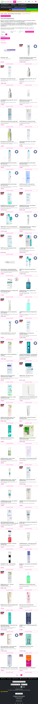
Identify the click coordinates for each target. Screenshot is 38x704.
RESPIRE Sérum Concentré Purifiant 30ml (27, 584)
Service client (24, 684)
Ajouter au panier (9, 63)
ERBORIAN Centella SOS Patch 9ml (7, 437)
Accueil (2, 13)
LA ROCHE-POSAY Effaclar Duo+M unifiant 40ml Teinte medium (27, 163)
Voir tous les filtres (5, 38)
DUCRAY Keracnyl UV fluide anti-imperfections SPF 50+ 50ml (28, 523)
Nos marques (22, 4)
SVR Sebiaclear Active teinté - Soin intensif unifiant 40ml (27, 142)
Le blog (9, 678)
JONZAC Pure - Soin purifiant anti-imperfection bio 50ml (28, 564)
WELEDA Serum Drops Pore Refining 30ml (27, 667)
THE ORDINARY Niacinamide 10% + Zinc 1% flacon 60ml (9, 101)
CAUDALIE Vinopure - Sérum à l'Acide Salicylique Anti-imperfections (8, 459)
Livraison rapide (23, 678)
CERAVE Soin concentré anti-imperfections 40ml (27, 270)
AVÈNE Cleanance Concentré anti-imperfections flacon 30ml (25, 101)
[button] (6, 34)
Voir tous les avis (19, 693)
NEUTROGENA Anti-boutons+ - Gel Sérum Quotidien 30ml (8, 544)
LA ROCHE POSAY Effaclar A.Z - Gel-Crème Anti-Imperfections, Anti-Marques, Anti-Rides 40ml (28, 355)
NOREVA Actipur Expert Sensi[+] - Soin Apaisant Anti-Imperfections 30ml (8, 418)
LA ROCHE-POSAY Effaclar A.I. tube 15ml (8, 333)
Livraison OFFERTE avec (19, 11)
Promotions (3, 40)
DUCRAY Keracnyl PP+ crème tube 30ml (26, 184)
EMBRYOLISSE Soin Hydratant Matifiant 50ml (9, 604)
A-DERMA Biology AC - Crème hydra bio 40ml (27, 543)
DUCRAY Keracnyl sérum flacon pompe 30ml (9, 121)
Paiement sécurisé (33, 678)
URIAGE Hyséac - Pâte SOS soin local (26, 375)
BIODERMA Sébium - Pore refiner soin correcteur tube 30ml (26, 334)
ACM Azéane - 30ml (4, 57)
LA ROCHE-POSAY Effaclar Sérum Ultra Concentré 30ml (26, 248)
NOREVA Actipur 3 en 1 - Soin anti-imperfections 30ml (7, 585)
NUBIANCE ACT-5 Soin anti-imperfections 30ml (28, 396)
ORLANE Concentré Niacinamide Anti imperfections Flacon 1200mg (8, 376)
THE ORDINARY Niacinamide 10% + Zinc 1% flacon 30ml (27, 79)
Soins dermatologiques (18, 9)
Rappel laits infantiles (20, 7)
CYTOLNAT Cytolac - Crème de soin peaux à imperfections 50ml (27, 418)
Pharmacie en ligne (32, 9)
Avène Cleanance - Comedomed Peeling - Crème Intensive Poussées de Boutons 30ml (9, 270)
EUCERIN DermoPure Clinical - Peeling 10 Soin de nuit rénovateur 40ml (9, 291)
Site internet (19, 700)
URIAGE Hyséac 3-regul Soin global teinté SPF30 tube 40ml (27, 480)
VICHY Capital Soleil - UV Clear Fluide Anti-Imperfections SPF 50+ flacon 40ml (9, 647)
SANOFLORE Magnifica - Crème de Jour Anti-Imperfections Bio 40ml (9, 626)
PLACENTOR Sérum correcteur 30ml (26, 646)
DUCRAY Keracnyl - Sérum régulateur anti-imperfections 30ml (27, 291)
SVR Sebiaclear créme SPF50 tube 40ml (8, 78)
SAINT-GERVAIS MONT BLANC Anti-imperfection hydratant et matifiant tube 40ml (9, 523)
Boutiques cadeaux (7, 7)
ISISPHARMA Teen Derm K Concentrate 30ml (9, 667)
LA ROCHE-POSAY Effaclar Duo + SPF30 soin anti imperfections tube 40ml (27, 227)
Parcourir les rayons (5, 16)
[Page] (3, 34)
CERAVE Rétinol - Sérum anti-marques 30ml (9, 226)
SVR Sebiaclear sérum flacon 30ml (7, 141)
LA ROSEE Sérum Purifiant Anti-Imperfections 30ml (28, 312)
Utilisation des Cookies (15, 684)
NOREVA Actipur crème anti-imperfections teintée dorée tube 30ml (27, 438)
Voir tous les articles (29, 31)
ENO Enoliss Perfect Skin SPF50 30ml (26, 604)
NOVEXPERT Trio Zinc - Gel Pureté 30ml (8, 564)
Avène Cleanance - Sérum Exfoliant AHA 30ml (28, 458)
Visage (5, 13)
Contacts (3, 678)
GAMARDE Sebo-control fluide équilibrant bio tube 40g (28, 501)
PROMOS (14, 4)
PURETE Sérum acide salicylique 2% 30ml (8, 248)
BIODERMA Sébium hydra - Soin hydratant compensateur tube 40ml (27, 206)
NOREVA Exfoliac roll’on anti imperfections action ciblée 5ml (9, 312)
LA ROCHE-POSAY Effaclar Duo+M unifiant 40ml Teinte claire (9, 163)
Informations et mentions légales (19, 681)
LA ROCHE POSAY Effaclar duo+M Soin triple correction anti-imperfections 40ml (27, 58)
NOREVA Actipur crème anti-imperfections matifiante (9, 355)
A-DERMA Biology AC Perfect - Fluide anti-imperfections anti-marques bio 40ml (8, 480)
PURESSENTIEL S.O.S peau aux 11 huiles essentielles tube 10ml (8, 397)
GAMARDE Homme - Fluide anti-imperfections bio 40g (28, 626)
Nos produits (5, 4)
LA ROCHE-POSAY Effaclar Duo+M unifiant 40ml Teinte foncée (9, 185)
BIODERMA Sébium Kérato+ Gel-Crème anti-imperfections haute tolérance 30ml (9, 206)
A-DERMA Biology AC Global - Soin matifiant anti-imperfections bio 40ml (9, 501)
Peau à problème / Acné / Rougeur (14, 13)
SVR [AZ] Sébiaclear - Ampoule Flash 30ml (27, 121)
